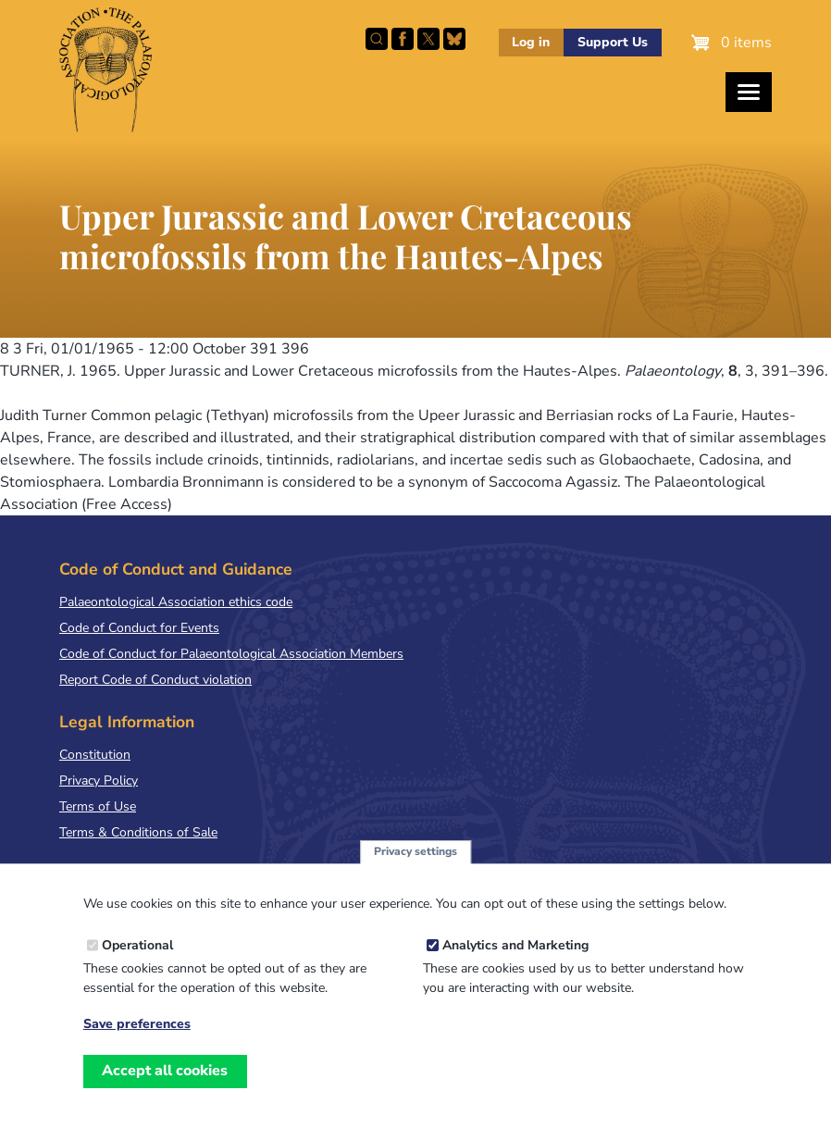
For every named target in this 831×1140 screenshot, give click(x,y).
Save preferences (137, 1040)
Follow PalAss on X (428, 39)
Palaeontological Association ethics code (175, 602)
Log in (531, 42)
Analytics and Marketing (515, 961)
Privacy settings (415, 867)
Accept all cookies (165, 1087)
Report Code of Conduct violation (155, 679)
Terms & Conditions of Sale (138, 832)
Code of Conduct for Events (139, 628)
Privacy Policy (98, 780)
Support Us (612, 42)
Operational (137, 961)
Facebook (402, 39)
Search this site (377, 39)
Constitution (94, 754)
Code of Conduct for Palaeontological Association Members (231, 654)
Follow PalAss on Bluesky (454, 39)
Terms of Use (97, 806)
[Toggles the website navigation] (749, 92)
